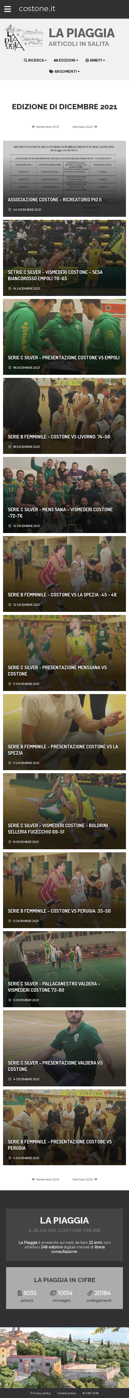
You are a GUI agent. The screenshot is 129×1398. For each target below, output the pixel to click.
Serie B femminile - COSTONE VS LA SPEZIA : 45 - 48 (62, 594)
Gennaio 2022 (82, 127)
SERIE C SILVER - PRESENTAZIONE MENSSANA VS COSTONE (57, 670)
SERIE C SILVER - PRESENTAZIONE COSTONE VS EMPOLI (64, 357)
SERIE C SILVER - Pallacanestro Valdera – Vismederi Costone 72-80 (54, 986)
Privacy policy (40, 1393)
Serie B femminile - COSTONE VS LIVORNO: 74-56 (59, 436)
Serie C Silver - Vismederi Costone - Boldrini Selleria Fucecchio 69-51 (58, 828)
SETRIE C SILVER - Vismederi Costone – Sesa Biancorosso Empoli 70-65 (55, 275)
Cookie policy (66, 1393)
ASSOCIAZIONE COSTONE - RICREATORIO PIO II (55, 199)
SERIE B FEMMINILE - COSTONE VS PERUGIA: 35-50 (59, 911)
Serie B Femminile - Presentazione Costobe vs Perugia (60, 1144)
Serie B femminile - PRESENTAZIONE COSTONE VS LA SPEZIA (63, 749)
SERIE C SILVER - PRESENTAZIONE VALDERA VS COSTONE (55, 1065)
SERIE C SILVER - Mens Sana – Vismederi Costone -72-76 (60, 512)
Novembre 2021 (47, 127)
